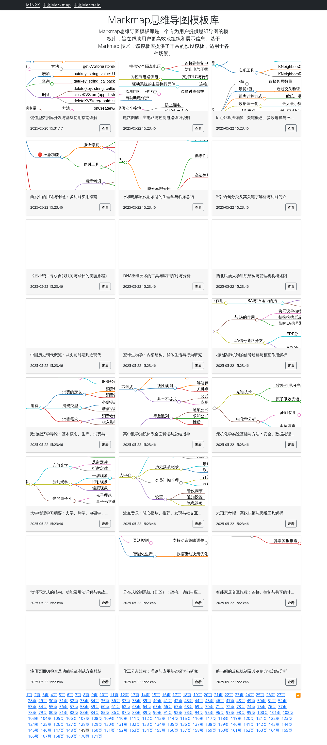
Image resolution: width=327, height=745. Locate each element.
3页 (45, 694)
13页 (135, 694)
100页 (262, 712)
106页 (71, 718)
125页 (46, 724)
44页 (199, 700)
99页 (251, 712)
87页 (126, 712)
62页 (126, 706)
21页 (218, 694)
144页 (286, 724)
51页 (272, 700)
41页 (168, 700)
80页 (53, 712)
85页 (105, 712)
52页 (282, 700)
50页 (261, 700)
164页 (274, 730)
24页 (249, 694)
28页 (32, 700)
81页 (63, 712)
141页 (249, 724)
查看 (105, 128)
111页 (135, 718)
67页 (178, 706)
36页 (116, 700)
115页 (185, 718)
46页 (220, 700)
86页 (116, 712)
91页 (168, 712)
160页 (223, 730)
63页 (136, 706)
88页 (136, 712)
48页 (240, 700)
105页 (58, 718)
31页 (63, 700)
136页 (185, 724)
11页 (114, 694)
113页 (160, 718)
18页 (187, 694)
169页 (71, 736)
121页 (261, 718)
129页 (96, 724)
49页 (251, 700)
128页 (84, 724)
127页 (71, 724)
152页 (122, 730)
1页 (29, 694)
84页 (95, 712)
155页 (160, 730)
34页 (95, 700)
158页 (198, 730)
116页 (198, 718)
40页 (157, 700)
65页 (157, 706)
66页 (168, 706)
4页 (53, 694)
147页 (58, 730)
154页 (147, 730)
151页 (109, 730)
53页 (32, 706)
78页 (32, 712)
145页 (33, 730)
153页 (135, 730)
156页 (172, 730)
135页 (172, 724)
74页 (251, 706)
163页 (261, 730)
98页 (240, 712)
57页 (74, 706)
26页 (270, 694)
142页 (261, 724)
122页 (274, 718)
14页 (145, 694)
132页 (135, 724)
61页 (116, 706)
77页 (282, 706)
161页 (236, 730)
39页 (147, 700)
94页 (199, 712)
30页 (53, 700)
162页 (249, 730)
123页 (286, 718)
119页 (236, 718)
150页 (96, 730)
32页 (74, 700)
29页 (42, 700)
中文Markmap (57, 5)
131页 (122, 724)
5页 (62, 694)
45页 (209, 700)
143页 (274, 724)
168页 (58, 736)
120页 (249, 718)
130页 (109, 724)
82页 (74, 712)
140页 (236, 724)
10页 (103, 694)
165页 (286, 730)
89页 (147, 712)
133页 (147, 724)
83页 (84, 712)
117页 (211, 718)
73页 (240, 706)
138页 (211, 724)
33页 (84, 700)
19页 (197, 694)
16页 (166, 694)
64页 (147, 706)
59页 (95, 706)
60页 (105, 706)
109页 (109, 718)
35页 (105, 700)
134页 (160, 724)
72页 (230, 706)
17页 (177, 694)
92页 (178, 712)
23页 (239, 694)
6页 (70, 694)
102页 (288, 712)
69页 (199, 706)
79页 (42, 712)
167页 (46, 736)
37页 (126, 700)
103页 (33, 718)
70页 (209, 706)
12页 (124, 694)
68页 (188, 706)
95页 (209, 712)
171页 (96, 736)
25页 (260, 694)
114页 (172, 718)
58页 (84, 706)
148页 (71, 730)
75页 (261, 706)
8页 (86, 694)
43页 (188, 700)
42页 (178, 700)
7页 (78, 694)
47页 (230, 700)
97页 (230, 712)
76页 (272, 706)
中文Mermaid (87, 5)
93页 (188, 712)
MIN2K (33, 5)
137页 (198, 724)
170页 (84, 736)
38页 (136, 700)
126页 (58, 724)
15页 (156, 694)
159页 (211, 730)
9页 (94, 694)
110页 (122, 718)
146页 (46, 730)
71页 (220, 706)
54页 (42, 706)
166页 (33, 736)
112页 (147, 718)
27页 (281, 694)
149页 (84, 730)
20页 (208, 694)
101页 (275, 712)
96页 (220, 712)
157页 (185, 730)
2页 (37, 694)
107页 (84, 718)
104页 (46, 718)
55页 (53, 706)
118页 (223, 718)
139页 (223, 724)
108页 (96, 718)
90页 (157, 712)
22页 (229, 694)
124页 (33, 724)
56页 (63, 706)
